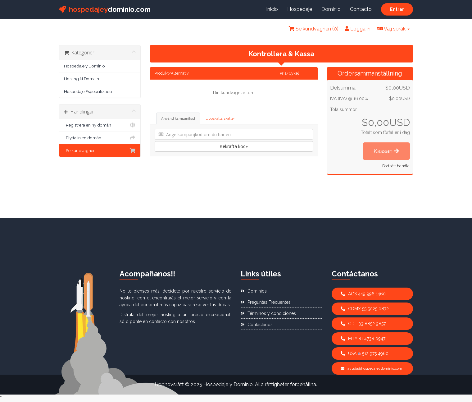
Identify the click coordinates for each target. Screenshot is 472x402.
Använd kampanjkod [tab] (178, 118)
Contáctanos (257, 324)
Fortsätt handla (396, 166)
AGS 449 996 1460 (363, 293)
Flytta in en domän (100, 137)
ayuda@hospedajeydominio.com (371, 368)
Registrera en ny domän (100, 125)
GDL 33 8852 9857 (363, 323)
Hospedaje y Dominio (84, 65)
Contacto (361, 9)
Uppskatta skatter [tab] (220, 118)
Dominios (254, 291)
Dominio (331, 9)
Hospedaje (299, 9)
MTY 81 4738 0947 (363, 338)
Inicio (272, 9)
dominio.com (105, 9)
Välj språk (393, 29)
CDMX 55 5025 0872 (365, 308)
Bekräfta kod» (234, 146)
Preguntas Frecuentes (266, 302)
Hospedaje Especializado (88, 91)
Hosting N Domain (81, 78)
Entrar (397, 9)
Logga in (357, 29)
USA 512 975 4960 (364, 353)
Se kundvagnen (100, 150)
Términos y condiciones (268, 313)
